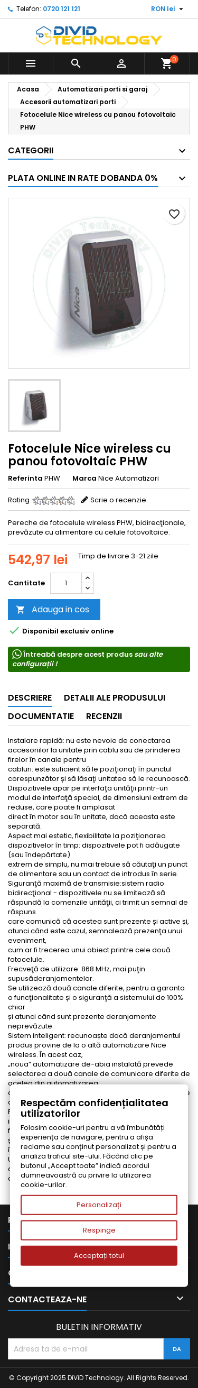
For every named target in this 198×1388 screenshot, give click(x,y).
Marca (84, 478)
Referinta (25, 478)
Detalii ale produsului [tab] (114, 698)
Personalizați (99, 1205)
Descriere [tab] (30, 698)
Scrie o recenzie (118, 500)
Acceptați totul (99, 1256)
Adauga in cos (52, 609)
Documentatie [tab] (41, 716)
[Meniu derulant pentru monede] (168, 9)
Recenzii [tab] (104, 716)
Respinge (99, 1230)
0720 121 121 (61, 8)
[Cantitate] (66, 583)
